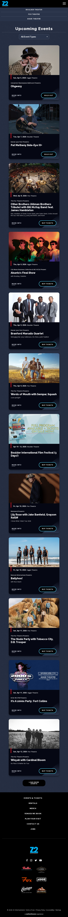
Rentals (33, 803)
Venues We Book (33, 813)
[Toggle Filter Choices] (34, 36)
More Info (16, 95)
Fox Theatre (34, 14)
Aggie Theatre (34, 19)
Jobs (33, 829)
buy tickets (47, 223)
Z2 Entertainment (5, 4)
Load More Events (34, 783)
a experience (34, 914)
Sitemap (58, 910)
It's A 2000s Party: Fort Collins (29, 701)
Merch (33, 808)
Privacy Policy (40, 910)
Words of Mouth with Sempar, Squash (34, 394)
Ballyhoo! (17, 578)
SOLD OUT (48, 95)
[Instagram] (31, 860)
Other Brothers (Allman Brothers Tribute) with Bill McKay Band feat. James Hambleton (32, 207)
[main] (34, 409)
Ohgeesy (16, 86)
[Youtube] (40, 860)
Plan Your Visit (33, 819)
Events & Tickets (33, 798)
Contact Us (33, 824)
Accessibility (50, 910)
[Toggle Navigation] (64, 4)
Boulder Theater (34, 10)
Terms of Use (30, 910)
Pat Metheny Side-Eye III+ (26, 145)
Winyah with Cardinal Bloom (28, 760)
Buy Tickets (47, 284)
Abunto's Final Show (23, 272)
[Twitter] (36, 860)
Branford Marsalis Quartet (27, 333)
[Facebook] (27, 860)
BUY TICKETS (47, 344)
